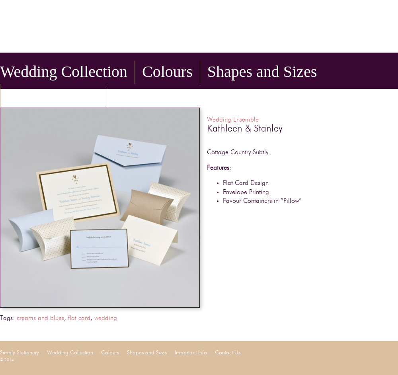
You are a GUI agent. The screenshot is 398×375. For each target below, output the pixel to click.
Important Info (54, 95)
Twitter (382, 41)
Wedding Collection (63, 71)
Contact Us (151, 95)
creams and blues (40, 318)
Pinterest (393, 41)
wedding (105, 318)
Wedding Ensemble (233, 120)
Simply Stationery (99, 29)
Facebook (371, 41)
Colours (167, 71)
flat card (79, 318)
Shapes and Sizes (262, 71)
